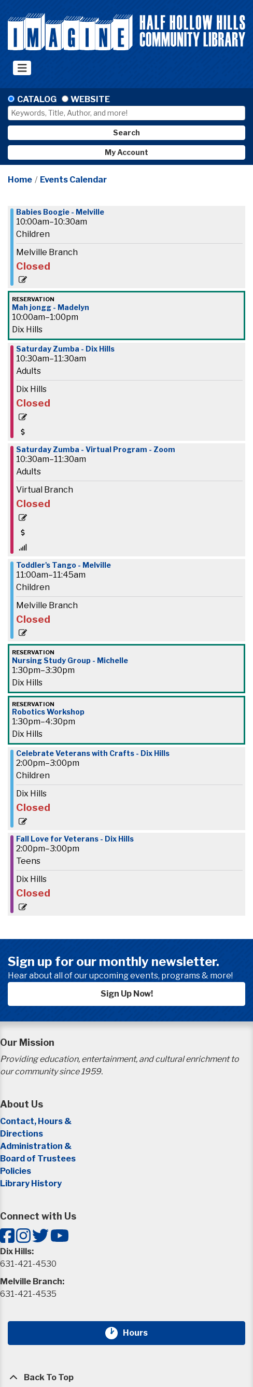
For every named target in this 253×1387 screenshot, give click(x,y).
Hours (141, 1333)
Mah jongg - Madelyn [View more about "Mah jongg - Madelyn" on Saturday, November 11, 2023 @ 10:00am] (50, 307)
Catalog (37, 99)
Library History (31, 1183)
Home (20, 180)
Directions (21, 1134)
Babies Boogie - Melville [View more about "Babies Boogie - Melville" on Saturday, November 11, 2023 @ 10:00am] (60, 212)
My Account (126, 152)
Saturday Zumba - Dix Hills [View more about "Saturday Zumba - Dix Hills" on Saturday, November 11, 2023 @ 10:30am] (65, 349)
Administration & (36, 1146)
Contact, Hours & (36, 1121)
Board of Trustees (38, 1159)
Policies (15, 1171)
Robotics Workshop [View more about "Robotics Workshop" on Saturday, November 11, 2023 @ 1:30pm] (48, 712)
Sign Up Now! (127, 994)
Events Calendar (73, 180)
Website (90, 99)
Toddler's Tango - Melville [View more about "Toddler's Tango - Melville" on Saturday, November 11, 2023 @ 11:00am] (63, 565)
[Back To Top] (126, 1377)
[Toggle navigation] (22, 68)
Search (126, 132)
